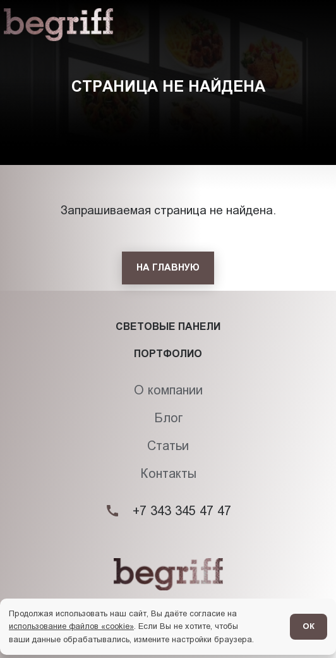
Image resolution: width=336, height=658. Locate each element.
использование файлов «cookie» (71, 626)
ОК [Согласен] (309, 626)
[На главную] (168, 268)
